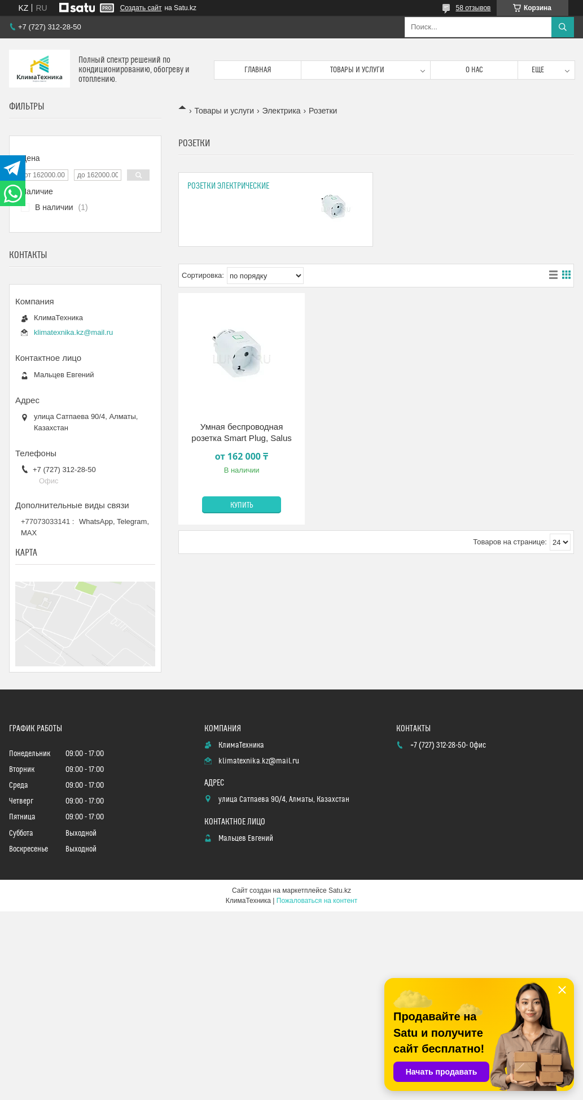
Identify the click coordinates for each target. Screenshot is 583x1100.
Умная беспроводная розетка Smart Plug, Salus (241, 432)
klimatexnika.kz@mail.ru (73, 332)
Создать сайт (141, 8)
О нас (474, 70)
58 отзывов (472, 8)
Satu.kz (339, 890)
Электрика (281, 110)
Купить (241, 505)
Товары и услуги (357, 70)
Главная (257, 70)
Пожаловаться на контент (317, 901)
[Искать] (562, 27)
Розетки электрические (228, 186)
